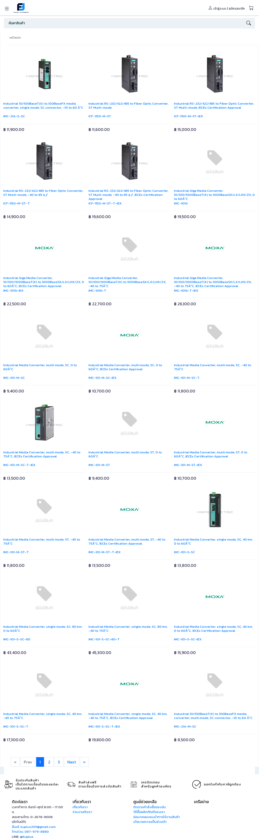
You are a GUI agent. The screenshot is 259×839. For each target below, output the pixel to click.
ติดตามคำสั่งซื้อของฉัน (149, 807)
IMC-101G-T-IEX (186, 290)
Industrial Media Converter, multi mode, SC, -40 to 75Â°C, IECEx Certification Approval (41, 454)
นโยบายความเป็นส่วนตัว (150, 821)
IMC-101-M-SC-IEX (103, 377)
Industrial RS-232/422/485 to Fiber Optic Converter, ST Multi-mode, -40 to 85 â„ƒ (43, 192)
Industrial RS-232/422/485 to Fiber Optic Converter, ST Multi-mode (128, 105)
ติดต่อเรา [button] (20, 802)
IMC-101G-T (97, 290)
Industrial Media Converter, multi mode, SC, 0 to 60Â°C (40, 367)
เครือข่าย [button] (201, 802)
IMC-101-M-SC (14, 377)
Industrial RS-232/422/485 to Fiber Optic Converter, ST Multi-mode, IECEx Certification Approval (214, 105)
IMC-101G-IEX (13, 290)
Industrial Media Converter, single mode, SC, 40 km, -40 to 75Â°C (42, 715)
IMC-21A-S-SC (14, 116)
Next (71, 762)
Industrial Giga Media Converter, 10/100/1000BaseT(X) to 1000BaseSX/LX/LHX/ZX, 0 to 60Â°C (214, 194)
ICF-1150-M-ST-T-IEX (105, 203)
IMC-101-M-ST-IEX (188, 464)
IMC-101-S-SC (184, 552)
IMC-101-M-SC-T (187, 377)
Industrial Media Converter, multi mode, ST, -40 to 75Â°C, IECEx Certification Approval (127, 541)
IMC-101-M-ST (99, 464)
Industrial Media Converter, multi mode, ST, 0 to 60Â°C (125, 454)
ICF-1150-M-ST (100, 116)
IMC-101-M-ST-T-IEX (105, 552)
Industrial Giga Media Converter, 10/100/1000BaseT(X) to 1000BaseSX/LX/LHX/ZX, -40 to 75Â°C (127, 281)
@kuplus (26, 836)
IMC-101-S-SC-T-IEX (104, 726)
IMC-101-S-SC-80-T (104, 639)
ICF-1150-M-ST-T (16, 203)
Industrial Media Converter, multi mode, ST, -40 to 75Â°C (41, 541)
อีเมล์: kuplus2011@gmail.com (34, 826)
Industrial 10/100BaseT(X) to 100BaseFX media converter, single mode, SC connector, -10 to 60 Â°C (43, 105)
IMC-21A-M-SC (185, 726)
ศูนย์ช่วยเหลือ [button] (145, 802)
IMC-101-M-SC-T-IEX (19, 464)
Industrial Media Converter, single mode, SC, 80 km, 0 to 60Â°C (42, 628)
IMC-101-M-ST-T (16, 552)
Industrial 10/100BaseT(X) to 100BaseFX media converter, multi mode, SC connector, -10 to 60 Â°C (213, 715)
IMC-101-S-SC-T (15, 726)
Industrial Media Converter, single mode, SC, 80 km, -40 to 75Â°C (128, 628)
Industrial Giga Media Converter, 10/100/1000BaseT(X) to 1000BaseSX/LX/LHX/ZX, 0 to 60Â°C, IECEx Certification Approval (43, 281)
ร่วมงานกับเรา (82, 811)
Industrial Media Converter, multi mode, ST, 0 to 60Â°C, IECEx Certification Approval (210, 454)
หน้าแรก (15, 37)
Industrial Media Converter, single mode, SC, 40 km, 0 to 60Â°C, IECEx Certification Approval (213, 628)
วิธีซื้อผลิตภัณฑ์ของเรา (149, 811)
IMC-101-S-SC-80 (16, 639)
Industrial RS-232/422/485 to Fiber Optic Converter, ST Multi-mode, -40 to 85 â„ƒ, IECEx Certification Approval (128, 194)
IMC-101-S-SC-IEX (188, 639)
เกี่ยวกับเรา (80, 807)
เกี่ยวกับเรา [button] (82, 802)
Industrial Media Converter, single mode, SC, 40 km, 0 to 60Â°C (213, 541)
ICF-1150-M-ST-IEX (188, 116)
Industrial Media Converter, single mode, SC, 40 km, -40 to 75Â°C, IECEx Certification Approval (128, 715)
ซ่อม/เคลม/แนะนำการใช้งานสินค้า (156, 816)
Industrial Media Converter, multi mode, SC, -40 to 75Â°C (212, 367)
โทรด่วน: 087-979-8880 (30, 831)
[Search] (123, 23)
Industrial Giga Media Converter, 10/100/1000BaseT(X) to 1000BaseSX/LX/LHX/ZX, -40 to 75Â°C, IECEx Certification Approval (213, 281)
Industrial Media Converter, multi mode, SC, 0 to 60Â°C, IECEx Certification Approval (125, 367)
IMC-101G (181, 203)
